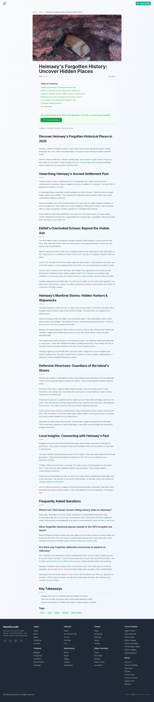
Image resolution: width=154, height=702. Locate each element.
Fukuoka (37, 643)
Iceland (57, 613)
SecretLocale (12, 3)
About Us (128, 662)
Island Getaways (130, 653)
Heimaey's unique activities (83, 276)
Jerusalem (98, 665)
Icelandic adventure (46, 580)
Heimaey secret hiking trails (61, 561)
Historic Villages (130, 650)
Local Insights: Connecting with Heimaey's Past (58, 100)
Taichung (97, 637)
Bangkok (37, 652)
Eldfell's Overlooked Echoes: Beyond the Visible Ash (60, 91)
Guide (49, 613)
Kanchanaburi (39, 662)
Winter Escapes (130, 640)
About (103, 3)
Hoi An (66, 637)
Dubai (96, 652)
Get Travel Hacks (51, 120)
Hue (65, 643)
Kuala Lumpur (99, 662)
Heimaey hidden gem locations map (83, 541)
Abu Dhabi (98, 656)
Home (34, 12)
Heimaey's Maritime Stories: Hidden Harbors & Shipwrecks (63, 94)
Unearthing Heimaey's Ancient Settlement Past (58, 87)
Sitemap (127, 684)
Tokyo (36, 631)
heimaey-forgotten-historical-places (60, 128)
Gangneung (68, 665)
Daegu (66, 659)
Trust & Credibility (131, 665)
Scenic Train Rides (86, 3)
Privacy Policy (129, 675)
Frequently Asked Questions (51, 103)
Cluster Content (76, 613)
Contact (127, 671)
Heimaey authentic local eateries (51, 482)
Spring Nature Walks (132, 647)
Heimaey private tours (106, 520)
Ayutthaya (37, 659)
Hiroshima (37, 640)
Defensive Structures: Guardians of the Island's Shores (61, 97)
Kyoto (36, 634)
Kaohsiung (98, 634)
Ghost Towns (72, 3)
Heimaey (65, 613)
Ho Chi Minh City (70, 634)
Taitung (97, 643)
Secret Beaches (59, 3)
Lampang (37, 665)
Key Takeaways (46, 106)
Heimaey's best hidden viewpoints (55, 406)
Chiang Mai (38, 656)
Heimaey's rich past (55, 187)
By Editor (111, 76)
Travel (42, 613)
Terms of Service (130, 678)
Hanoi (66, 631)
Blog (97, 3)
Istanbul (97, 659)
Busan (66, 656)
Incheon (67, 662)
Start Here (128, 668)
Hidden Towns (45, 3)
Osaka (36, 637)
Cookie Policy (129, 681)
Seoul (66, 652)
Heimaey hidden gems (87, 162)
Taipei (96, 631)
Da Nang (67, 640)
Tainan (96, 640)
